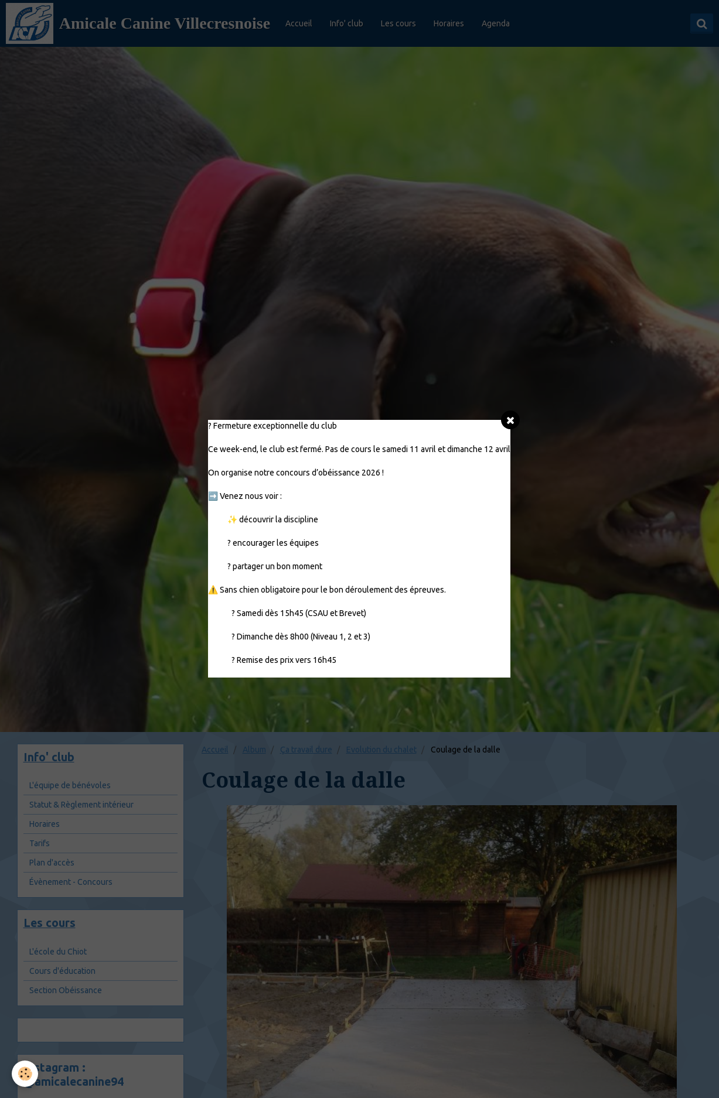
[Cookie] (25, 1074)
